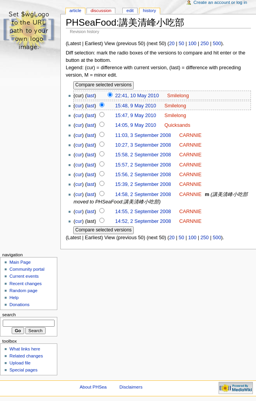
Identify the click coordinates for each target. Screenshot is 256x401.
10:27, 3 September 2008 (143, 145)
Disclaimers (131, 387)
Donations (19, 304)
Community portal (26, 269)
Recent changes (25, 283)
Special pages (23, 370)
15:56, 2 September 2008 (143, 174)
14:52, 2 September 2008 (143, 221)
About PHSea (93, 387)
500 (217, 43)
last (91, 95)
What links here (24, 349)
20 (172, 43)
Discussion (100, 10)
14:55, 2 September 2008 (143, 211)
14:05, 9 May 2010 (135, 125)
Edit (130, 10)
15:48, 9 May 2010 (135, 106)
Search (9, 314)
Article (75, 10)
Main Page (20, 262)
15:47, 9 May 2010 (135, 115)
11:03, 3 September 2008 (143, 135)
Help (14, 297)
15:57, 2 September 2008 (143, 165)
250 (205, 43)
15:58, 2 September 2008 (143, 155)
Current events (24, 276)
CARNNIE (190, 135)
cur (78, 106)
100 (192, 43)
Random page (23, 290)
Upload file (19, 363)
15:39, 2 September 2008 (143, 184)
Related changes (26, 356)
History (149, 10)
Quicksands (177, 125)
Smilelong (178, 95)
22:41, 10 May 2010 (137, 95)
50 (181, 43)
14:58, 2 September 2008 (143, 194)
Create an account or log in (220, 2)
